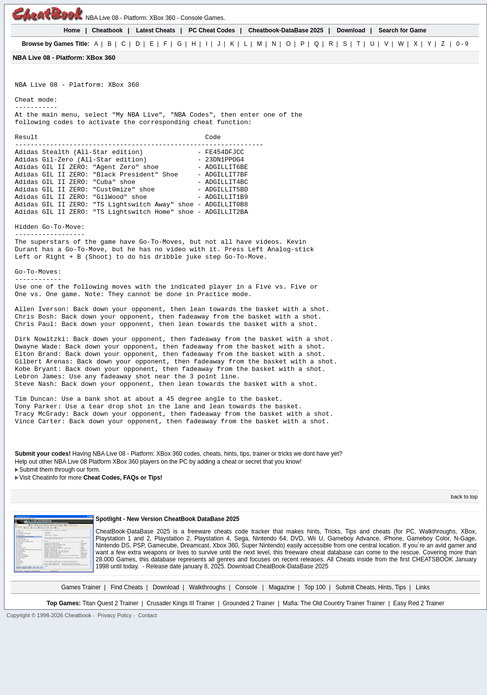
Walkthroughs (207, 657)
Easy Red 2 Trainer (418, 673)
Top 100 (315, 657)
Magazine (282, 657)
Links (423, 657)
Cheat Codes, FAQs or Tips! (122, 547)
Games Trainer (81, 657)
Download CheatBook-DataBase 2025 (278, 636)
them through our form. (70, 539)
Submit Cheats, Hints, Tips (371, 657)
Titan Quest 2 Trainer (110, 673)
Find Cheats (127, 657)
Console (247, 657)
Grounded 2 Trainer (248, 673)
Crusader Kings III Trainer (180, 673)
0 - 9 (462, 43)
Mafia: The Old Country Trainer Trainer (334, 673)
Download (166, 657)
